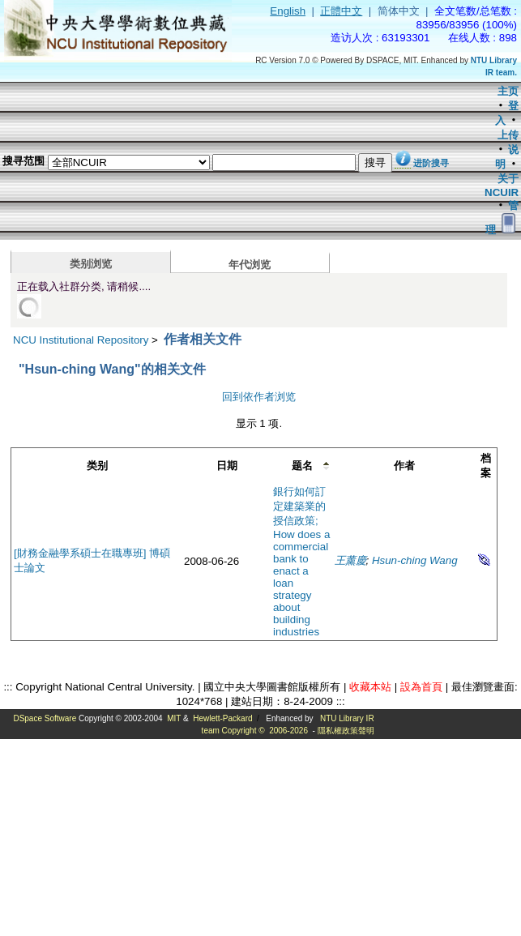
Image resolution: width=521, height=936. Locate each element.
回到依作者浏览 (259, 397)
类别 (97, 465)
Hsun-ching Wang (415, 560)
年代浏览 (249, 265)
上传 (508, 135)
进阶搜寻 (431, 163)
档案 (485, 465)
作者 (404, 465)
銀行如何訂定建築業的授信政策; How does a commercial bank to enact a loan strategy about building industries (301, 561)
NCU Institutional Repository (80, 340)
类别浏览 (91, 264)
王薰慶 (350, 560)
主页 (508, 91)
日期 (226, 465)
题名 (302, 465)
